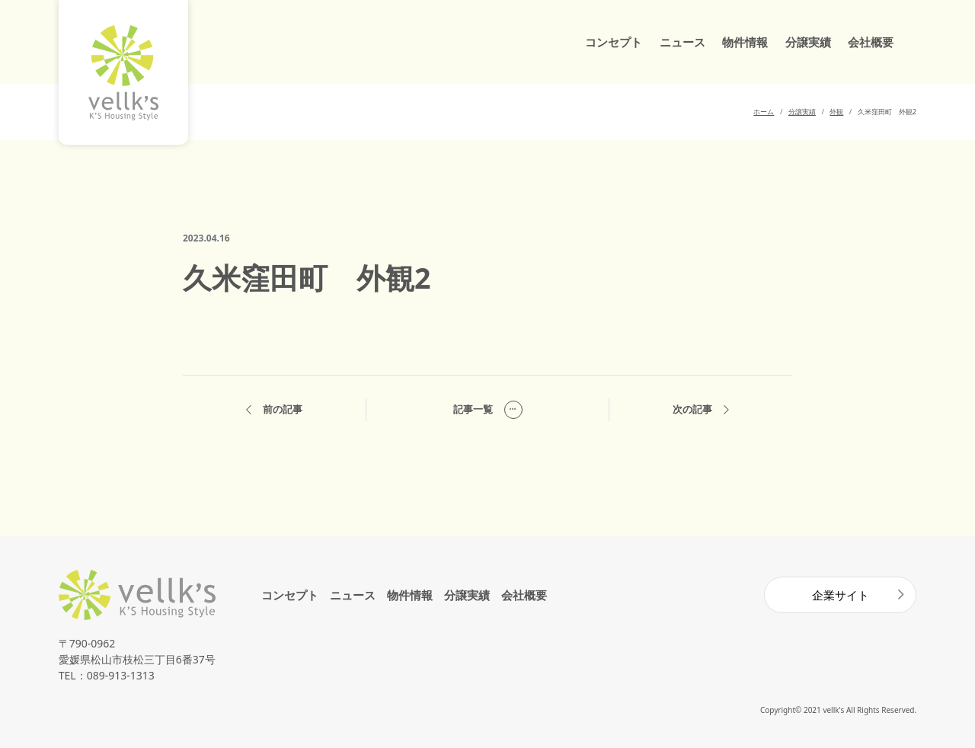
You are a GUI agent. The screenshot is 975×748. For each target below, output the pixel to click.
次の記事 (700, 410)
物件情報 (745, 42)
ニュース (682, 42)
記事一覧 (488, 410)
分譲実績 (808, 42)
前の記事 (274, 410)
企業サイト (840, 595)
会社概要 (870, 42)
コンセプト (613, 42)
